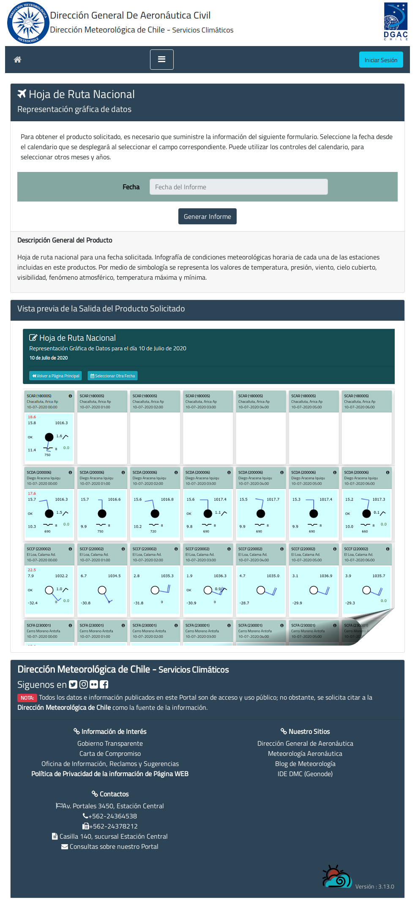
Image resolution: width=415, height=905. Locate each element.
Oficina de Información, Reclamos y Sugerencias (110, 763)
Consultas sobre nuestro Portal (114, 846)
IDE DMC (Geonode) (305, 774)
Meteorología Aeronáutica (305, 753)
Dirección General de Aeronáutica (305, 743)
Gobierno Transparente (110, 743)
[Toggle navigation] (162, 59)
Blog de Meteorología (305, 763)
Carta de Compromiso (110, 753)
